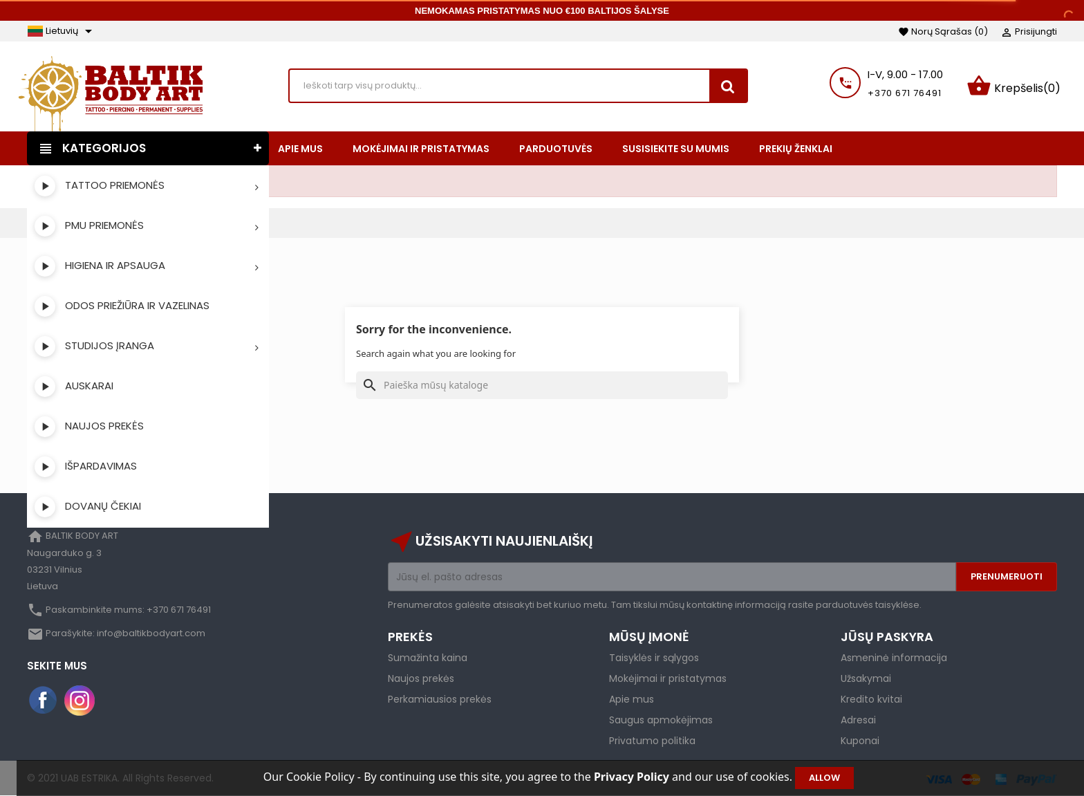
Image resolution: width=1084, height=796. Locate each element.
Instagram (79, 700)
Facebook (43, 700)
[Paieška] (542, 385)
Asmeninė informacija (894, 658)
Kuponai (860, 741)
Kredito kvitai (871, 699)
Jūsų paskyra (887, 636)
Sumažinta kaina (427, 658)
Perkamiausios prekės (440, 699)
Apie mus (631, 699)
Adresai (858, 720)
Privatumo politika (652, 741)
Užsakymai (866, 678)
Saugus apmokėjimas (661, 720)
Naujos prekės (421, 678)
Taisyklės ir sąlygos (654, 658)
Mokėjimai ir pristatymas (668, 678)
